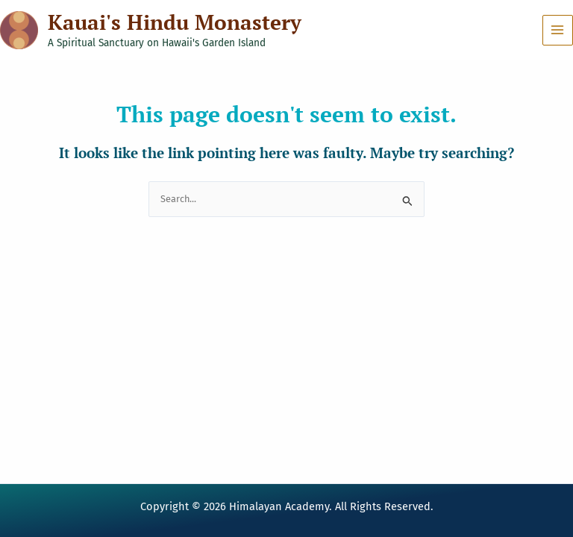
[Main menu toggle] (557, 30)
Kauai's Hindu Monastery (174, 22)
